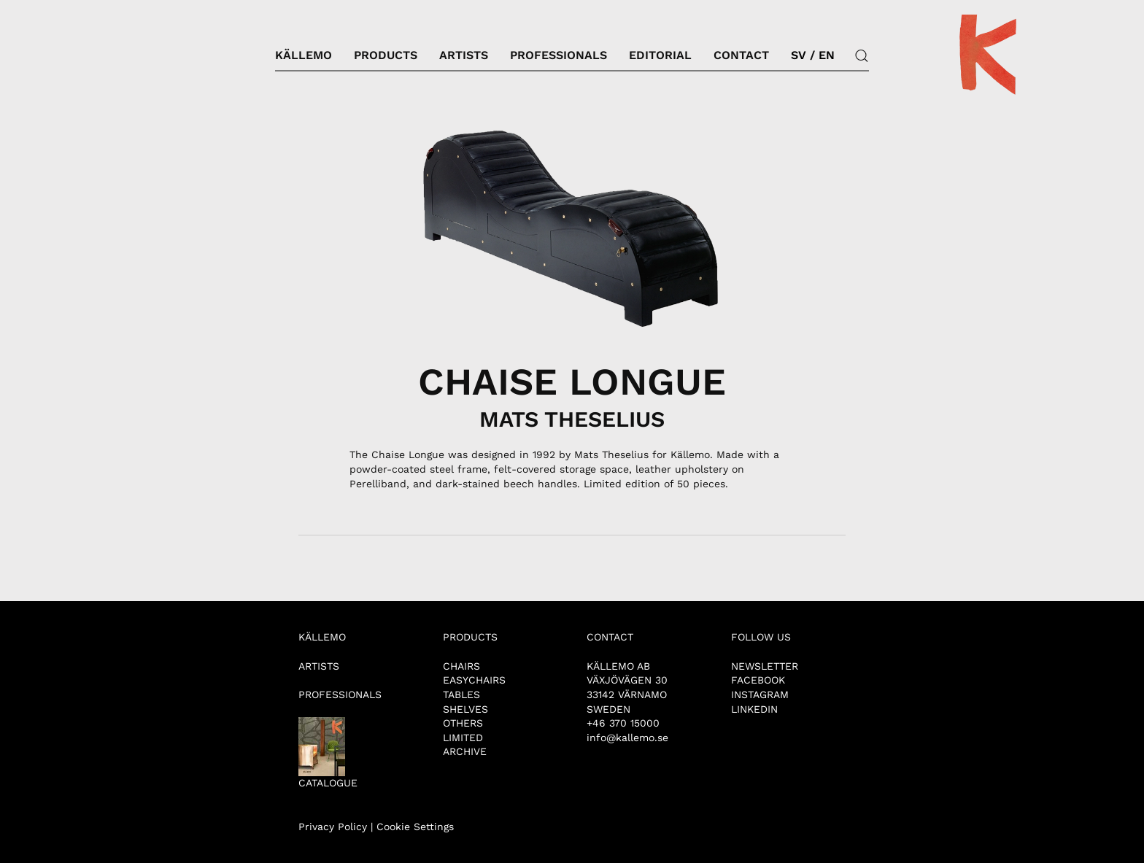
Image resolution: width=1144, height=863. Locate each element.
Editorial (660, 55)
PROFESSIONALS (340, 694)
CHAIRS (461, 666)
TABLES (461, 694)
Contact (741, 55)
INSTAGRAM (760, 694)
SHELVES (465, 709)
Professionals (558, 55)
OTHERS (463, 723)
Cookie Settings (415, 826)
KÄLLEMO (322, 637)
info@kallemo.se (627, 737)
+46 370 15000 (623, 723)
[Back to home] (988, 56)
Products (385, 55)
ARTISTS (318, 666)
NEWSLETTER (764, 666)
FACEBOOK (758, 680)
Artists (463, 55)
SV (798, 55)
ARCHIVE (465, 751)
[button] (861, 55)
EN (827, 55)
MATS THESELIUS (572, 419)
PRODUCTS (470, 637)
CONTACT (610, 637)
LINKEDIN (754, 709)
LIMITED (463, 737)
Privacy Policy (332, 826)
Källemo (303, 55)
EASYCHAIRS (474, 680)
